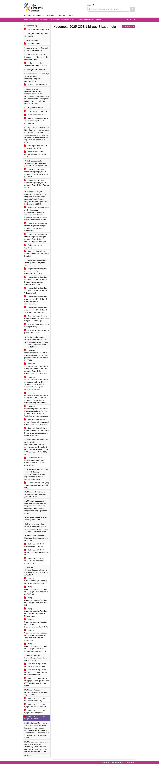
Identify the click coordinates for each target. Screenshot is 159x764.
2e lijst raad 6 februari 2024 (35, 115)
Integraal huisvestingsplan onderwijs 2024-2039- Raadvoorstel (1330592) (35, 271)
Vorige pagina (128, 26)
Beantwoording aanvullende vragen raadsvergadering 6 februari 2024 (36, 121)
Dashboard (27, 15)
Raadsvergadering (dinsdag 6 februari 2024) (62, 19)
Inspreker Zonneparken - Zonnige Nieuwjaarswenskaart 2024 (35, 154)
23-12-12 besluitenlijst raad (35, 85)
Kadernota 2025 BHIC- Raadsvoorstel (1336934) (34, 545)
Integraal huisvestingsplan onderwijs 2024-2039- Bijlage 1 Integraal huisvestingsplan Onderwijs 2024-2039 (35, 280)
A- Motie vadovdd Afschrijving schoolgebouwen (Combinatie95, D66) (36, 485)
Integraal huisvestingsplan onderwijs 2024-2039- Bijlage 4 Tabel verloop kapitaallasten (35, 310)
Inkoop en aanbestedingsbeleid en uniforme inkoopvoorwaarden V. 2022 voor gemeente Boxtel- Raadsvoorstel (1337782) (36, 355)
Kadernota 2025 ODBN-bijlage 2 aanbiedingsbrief (34, 711)
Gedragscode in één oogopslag (33, 246)
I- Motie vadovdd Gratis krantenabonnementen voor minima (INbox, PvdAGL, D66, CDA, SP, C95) (35, 461)
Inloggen (131, 762)
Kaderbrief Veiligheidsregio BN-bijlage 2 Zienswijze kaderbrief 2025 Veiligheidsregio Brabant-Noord (36, 682)
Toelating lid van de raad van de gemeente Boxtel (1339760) (36, 64)
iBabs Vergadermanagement (113, 762)
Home (36, 19)
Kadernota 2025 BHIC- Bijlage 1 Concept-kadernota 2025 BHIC (36, 552)
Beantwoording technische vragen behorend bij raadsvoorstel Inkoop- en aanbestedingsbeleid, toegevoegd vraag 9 (36, 431)
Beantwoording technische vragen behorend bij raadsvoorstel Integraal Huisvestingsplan (36, 318)
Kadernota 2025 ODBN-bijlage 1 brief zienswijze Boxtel (35, 705)
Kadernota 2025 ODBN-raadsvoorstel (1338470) (34, 699)
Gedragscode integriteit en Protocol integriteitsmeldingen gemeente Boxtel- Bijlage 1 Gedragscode (35, 227)
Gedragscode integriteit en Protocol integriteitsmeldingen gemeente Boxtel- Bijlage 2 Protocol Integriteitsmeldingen (35, 237)
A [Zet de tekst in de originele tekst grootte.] (127, 19)
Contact (71, 15)
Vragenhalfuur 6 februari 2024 (36, 29)
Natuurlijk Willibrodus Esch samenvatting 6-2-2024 (35, 147)
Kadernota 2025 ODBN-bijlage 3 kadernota (34, 717)
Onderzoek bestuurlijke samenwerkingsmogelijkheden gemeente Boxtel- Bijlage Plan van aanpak (36, 183)
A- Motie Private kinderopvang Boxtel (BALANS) (36, 326)
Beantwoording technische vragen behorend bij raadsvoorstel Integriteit (36, 253)
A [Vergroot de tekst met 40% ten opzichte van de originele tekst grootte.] (134, 19)
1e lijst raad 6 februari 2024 (35, 111)
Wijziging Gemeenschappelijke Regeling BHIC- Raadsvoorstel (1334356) (35, 581)
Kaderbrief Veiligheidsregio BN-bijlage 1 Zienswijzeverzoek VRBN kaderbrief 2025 (35, 672)
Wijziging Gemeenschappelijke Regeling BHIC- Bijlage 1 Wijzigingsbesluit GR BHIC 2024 (36, 590)
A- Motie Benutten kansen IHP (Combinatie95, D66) (36, 332)
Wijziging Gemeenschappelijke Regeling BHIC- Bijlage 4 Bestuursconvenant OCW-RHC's (36, 623)
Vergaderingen (38, 15)
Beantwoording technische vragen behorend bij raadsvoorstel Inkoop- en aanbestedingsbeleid (36, 422)
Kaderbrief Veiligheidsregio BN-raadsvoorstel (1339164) (35, 665)
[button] (132, 9)
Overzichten (50, 15)
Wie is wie (61, 15)
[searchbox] (108, 9)
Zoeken (89, 5)
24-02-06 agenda (32, 44)
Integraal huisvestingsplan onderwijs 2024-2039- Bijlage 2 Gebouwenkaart (35, 290)
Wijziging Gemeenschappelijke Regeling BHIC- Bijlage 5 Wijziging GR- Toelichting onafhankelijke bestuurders (35, 635)
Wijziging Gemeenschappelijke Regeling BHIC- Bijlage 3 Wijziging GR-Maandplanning (35, 612)
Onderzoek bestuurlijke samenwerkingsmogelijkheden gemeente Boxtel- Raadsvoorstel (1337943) (36, 173)
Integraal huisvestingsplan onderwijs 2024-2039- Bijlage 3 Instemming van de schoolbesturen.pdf (35, 300)
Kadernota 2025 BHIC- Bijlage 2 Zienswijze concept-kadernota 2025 (34, 561)
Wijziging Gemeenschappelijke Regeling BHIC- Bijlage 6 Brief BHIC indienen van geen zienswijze (35, 647)
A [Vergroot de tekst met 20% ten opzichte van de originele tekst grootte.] (130, 20)
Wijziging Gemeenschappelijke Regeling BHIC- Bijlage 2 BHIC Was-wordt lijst (36, 601)
